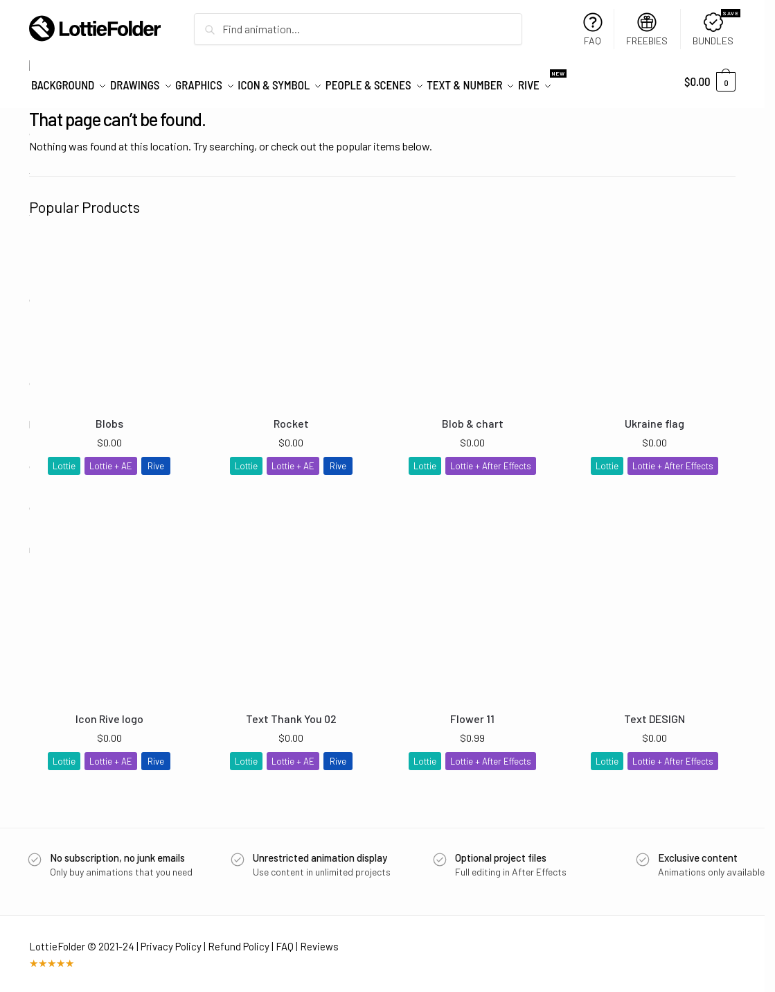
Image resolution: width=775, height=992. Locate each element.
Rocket (291, 417)
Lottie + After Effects (490, 458)
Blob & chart (473, 417)
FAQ (593, 29)
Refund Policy (238, 939)
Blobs (109, 417)
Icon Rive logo (109, 712)
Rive (156, 458)
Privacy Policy (171, 939)
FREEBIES (647, 29)
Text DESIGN (654, 712)
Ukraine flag (654, 417)
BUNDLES (716, 28)
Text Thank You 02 (291, 712)
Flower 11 (472, 712)
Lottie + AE (110, 458)
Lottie (64, 458)
